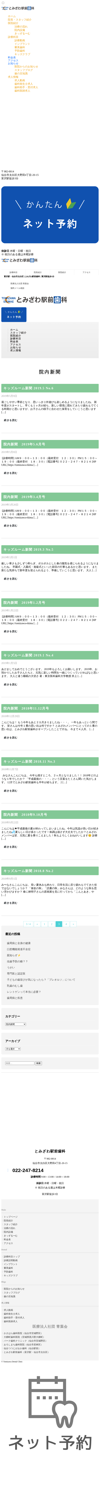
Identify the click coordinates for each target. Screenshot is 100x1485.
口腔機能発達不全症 (19, 949)
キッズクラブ (22, 54)
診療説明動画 (11, 1260)
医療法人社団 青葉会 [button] (20, 283)
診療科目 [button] (15, 338)
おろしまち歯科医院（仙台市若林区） (23, 1344)
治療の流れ (21, 26)
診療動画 (19, 40)
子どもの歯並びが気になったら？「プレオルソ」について (41, 979)
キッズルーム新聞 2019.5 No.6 (28, 388)
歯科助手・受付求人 (26, 87)
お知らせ (13, 63)
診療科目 (13, 37)
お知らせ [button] (15, 347)
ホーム (12, 16)
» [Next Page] (73, 924)
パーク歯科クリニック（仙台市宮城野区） (26, 1341)
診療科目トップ (12, 1256)
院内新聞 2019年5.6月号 (24, 444)
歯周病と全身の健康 (19, 943)
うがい (11, 967)
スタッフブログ (23, 70)
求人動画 (19, 80)
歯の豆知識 (21, 73)
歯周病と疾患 (15, 998)
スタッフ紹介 (18, 332)
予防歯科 (19, 50)
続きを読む (11, 420)
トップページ (11, 1217)
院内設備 (19, 30)
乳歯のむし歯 (15, 985)
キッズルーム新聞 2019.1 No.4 (28, 655)
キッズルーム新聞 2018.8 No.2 (28, 871)
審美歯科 (19, 47)
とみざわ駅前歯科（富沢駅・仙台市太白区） (27, 1352)
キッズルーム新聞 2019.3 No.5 (28, 549)
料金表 (12, 57)
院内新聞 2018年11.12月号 (26, 708)
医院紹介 (13, 23)
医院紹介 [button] (15, 335)
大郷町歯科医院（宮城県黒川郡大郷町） (24, 1337)
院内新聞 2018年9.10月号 (25, 814)
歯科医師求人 (22, 90)
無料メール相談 (17, 288)
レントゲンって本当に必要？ (24, 991)
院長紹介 (38, 272)
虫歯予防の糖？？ (17, 961)
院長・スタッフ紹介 (20, 19)
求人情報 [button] (15, 350)
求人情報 (13, 76)
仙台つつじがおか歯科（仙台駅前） (22, 1348)
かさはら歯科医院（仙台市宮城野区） (23, 1333)
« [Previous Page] (37, 924)
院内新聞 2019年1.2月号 (24, 602)
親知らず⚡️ (14, 955)
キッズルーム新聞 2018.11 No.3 (29, 761)
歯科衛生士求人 (23, 83)
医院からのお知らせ (26, 66)
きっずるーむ (22, 33)
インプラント (22, 43)
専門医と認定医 (16, 973)
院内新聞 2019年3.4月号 (24, 497)
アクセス (13, 60)
